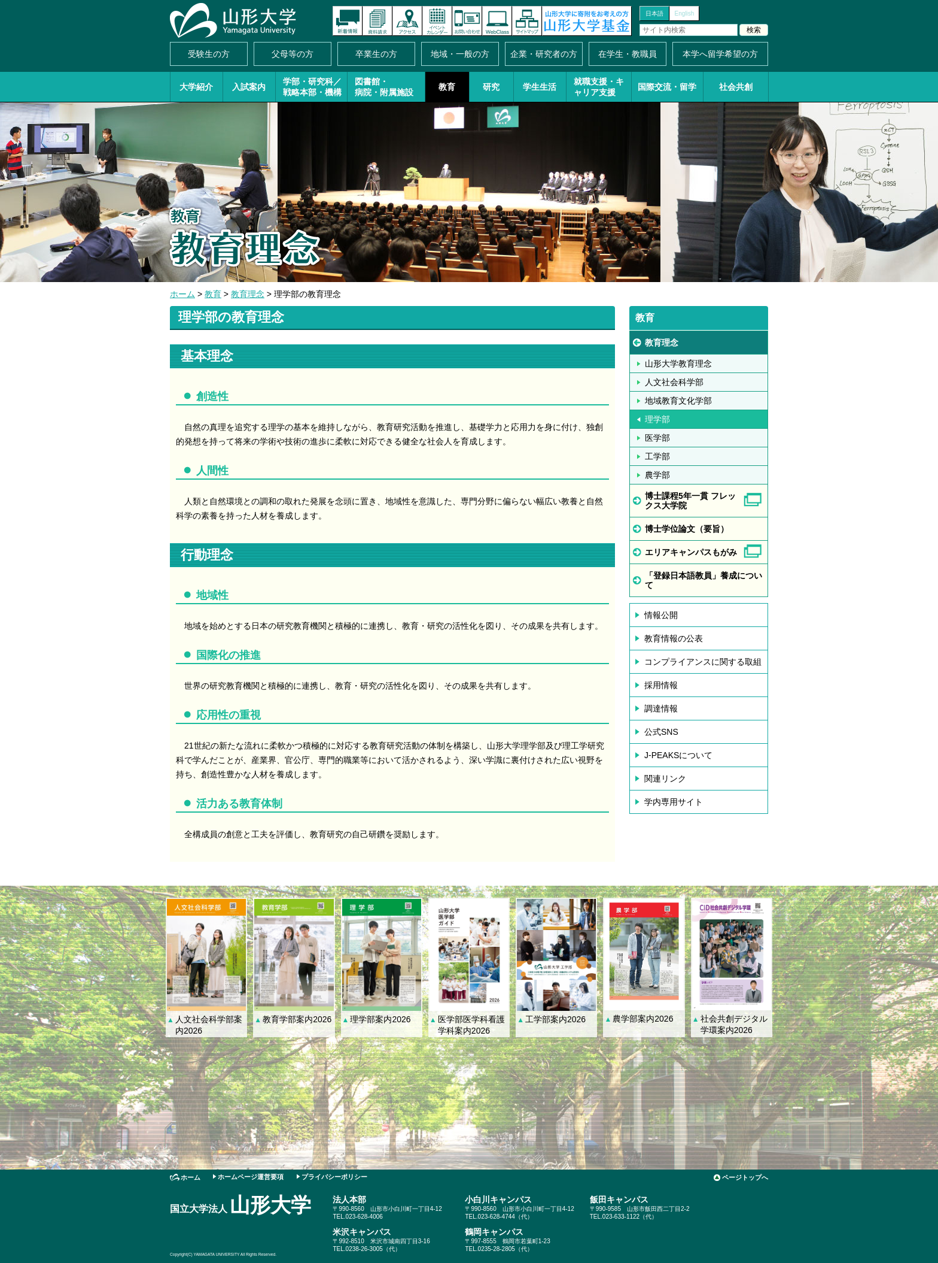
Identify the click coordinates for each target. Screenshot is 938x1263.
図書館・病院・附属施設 (384, 87)
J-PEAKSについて (678, 755)
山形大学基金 (587, 21)
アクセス (407, 21)
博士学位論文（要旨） (687, 529)
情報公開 (661, 615)
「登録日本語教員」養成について (703, 580)
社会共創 (736, 87)
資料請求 (377, 21)
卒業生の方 (376, 54)
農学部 (657, 475)
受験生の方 (209, 54)
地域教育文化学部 (678, 400)
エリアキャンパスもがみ (691, 552)
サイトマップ (527, 21)
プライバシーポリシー (334, 1176)
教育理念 (247, 294)
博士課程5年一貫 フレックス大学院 (690, 500)
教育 (446, 87)
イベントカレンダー (437, 21)
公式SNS (661, 732)
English (685, 13)
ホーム (182, 294)
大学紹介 (196, 87)
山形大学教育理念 (678, 363)
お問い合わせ (467, 21)
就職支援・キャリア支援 (599, 87)
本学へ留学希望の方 (720, 54)
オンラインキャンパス (497, 21)
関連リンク (665, 778)
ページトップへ (745, 1177)
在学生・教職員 (627, 54)
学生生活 (539, 87)
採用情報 (661, 685)
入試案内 (249, 87)
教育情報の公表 (673, 638)
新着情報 (348, 21)
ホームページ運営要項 (251, 1176)
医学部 (657, 438)
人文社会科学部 (674, 382)
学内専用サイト (673, 802)
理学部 (657, 419)
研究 (491, 87)
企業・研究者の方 (543, 54)
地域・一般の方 (460, 54)
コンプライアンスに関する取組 (703, 662)
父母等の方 (292, 54)
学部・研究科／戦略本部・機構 (312, 87)
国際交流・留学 (667, 87)
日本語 (654, 13)
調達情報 (661, 708)
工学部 (657, 456)
